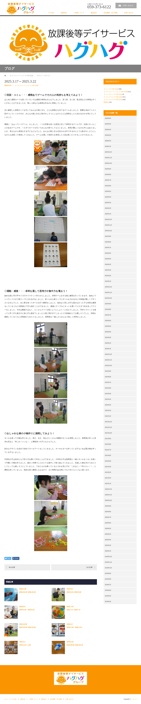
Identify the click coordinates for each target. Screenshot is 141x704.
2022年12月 (108, 354)
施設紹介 (94, 13)
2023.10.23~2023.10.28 (27, 627)
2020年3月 (108, 540)
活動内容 (64, 13)
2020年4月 (108, 534)
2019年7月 (108, 584)
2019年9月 (108, 573)
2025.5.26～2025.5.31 (27, 610)
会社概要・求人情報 (110, 13)
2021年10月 (108, 433)
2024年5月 (108, 259)
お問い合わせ (128, 5)
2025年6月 (108, 186)
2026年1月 (108, 146)
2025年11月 (108, 157)
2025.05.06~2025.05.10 (75, 645)
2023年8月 (108, 309)
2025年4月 (108, 197)
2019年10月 (108, 568)
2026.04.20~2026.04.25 (27, 592)
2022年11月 (108, 360)
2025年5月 (108, 191)
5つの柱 (51, 13)
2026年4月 (108, 129)
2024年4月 (108, 264)
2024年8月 (108, 242)
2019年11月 (108, 562)
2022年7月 (108, 382)
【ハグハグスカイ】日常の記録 (113, 97)
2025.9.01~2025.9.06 (74, 592)
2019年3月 (108, 601)
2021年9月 (108, 438)
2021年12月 (108, 422)
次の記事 (89, 567)
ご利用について (78, 13)
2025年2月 (108, 208)
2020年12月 (108, 489)
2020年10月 (108, 500)
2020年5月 (108, 528)
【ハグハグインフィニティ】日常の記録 (26, 85)
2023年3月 (108, 337)
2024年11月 (108, 225)
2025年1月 (108, 214)
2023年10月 (108, 298)
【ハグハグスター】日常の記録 (113, 99)
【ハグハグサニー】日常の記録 (113, 94)
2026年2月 (108, 141)
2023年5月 (108, 326)
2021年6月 (108, 455)
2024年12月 (108, 219)
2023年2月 (108, 343)
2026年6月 (108, 118)
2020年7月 (108, 517)
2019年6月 (108, 590)
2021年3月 (108, 472)
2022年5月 (108, 393)
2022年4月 (108, 399)
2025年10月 (108, 163)
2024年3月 (108, 270)
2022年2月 (108, 410)
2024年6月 (108, 253)
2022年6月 (108, 388)
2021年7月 (108, 450)
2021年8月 (108, 444)
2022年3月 (108, 405)
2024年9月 (108, 236)
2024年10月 (108, 230)
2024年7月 (108, 247)
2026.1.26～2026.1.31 (74, 627)
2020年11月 (108, 495)
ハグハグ (134, 699)
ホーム (6, 699)
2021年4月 (108, 466)
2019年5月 (108, 596)
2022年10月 (108, 365)
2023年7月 (108, 315)
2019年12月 (108, 556)
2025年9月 (108, 169)
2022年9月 (108, 371)
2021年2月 (108, 478)
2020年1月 (108, 551)
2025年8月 (108, 174)
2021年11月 (108, 427)
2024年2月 (108, 275)
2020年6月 (108, 523)
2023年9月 (108, 304)
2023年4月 (108, 332)
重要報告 (106, 102)
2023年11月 (108, 292)
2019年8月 (108, 579)
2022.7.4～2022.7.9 (73, 610)
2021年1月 (108, 483)
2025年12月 (108, 152)
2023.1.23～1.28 (25, 645)
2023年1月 (108, 348)
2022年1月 (108, 416)
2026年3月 (108, 135)
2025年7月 (108, 180)
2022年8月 (108, 377)
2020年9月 (108, 506)
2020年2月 (108, 545)
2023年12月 (108, 287)
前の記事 (12, 567)
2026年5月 (108, 124)
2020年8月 (108, 511)
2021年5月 (108, 461)
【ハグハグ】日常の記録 (111, 89)
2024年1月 (108, 281)
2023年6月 (108, 320)
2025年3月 (108, 202)
